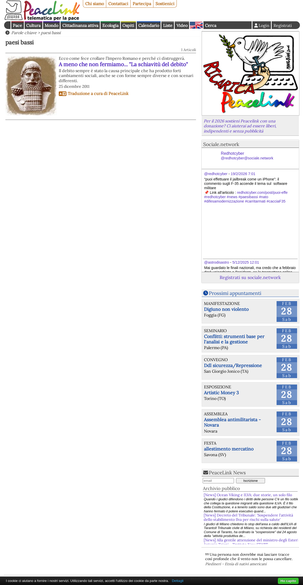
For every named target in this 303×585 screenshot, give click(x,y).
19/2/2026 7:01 (243, 174)
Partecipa (142, 3)
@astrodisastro (216, 262)
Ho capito (288, 581)
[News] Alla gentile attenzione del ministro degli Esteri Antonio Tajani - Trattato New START (251, 542)
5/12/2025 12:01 (245, 262)
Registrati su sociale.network (250, 277)
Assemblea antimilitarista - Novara (232, 422)
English (196, 25)
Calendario (148, 25)
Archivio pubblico (221, 488)
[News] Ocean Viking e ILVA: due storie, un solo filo (248, 495)
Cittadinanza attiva (80, 25)
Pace (17, 25)
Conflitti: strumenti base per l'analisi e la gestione (234, 339)
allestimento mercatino (228, 449)
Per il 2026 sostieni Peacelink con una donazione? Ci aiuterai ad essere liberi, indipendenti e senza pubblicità (240, 125)
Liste (167, 25)
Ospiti (128, 25)
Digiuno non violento (226, 309)
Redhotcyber (247, 155)
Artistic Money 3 (221, 393)
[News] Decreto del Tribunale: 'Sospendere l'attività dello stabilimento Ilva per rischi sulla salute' (248, 517)
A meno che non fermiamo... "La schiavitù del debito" (123, 64)
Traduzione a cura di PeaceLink (98, 93)
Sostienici (164, 3)
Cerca (210, 25)
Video (182, 25)
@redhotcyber (216, 174)
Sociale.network (221, 144)
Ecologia (110, 25)
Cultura (33, 25)
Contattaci (118, 3)
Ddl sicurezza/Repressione (233, 365)
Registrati (282, 25)
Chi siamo (94, 3)
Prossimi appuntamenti (235, 293)
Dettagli (177, 581)
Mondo (51, 25)
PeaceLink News (227, 472)
